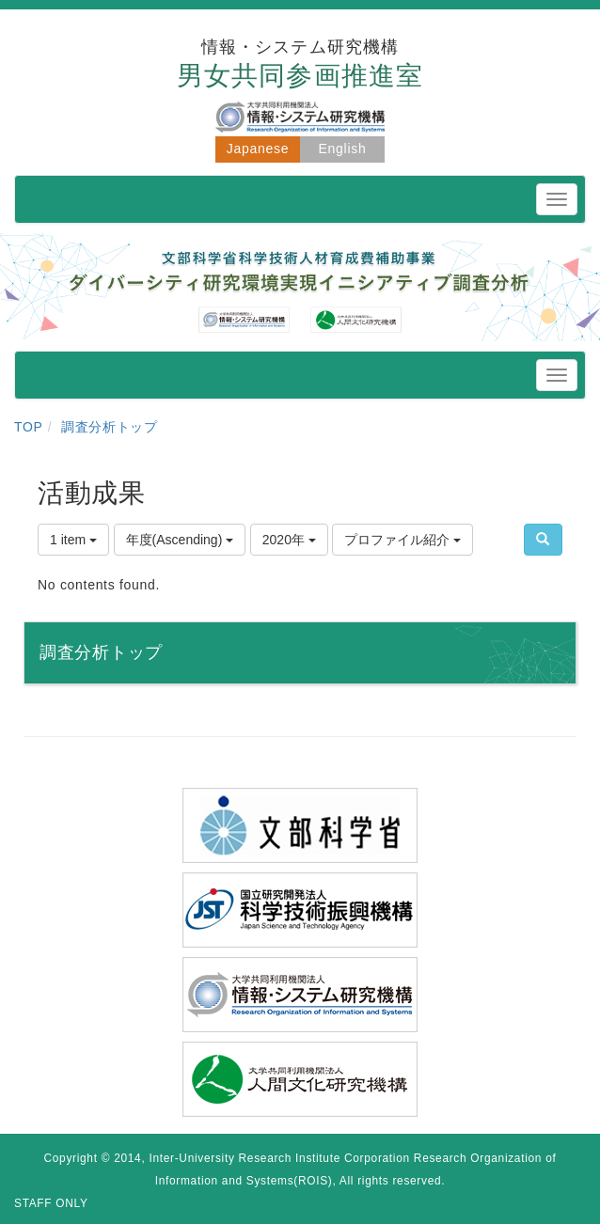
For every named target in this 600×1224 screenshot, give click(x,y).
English (343, 148)
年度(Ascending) (180, 539)
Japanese (258, 148)
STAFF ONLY (51, 1203)
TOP (28, 426)
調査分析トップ (109, 426)
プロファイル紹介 (402, 539)
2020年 (289, 539)
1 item (73, 539)
